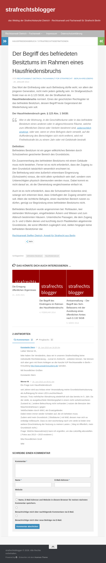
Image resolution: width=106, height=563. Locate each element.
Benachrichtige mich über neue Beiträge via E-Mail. (38, 520)
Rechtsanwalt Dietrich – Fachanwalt (22, 33)
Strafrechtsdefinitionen (55, 41)
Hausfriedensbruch (25, 41)
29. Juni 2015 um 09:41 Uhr (43, 382)
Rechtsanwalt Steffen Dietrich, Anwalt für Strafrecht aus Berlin (46, 235)
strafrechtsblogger (30, 9)
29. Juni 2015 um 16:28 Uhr (49, 347)
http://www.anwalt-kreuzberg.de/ (45, 366)
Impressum (51, 33)
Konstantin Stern (28, 347)
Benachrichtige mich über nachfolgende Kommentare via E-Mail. (44, 512)
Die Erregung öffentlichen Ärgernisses (19, 290)
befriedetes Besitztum (34, 256)
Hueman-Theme (41, 557)
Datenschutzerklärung (71, 33)
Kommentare (24, 339)
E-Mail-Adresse (62, 480)
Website (18, 489)
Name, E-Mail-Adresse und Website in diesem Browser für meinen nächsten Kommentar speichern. (51, 501)
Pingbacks (46, 339)
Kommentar (21, 461)
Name (18, 480)
